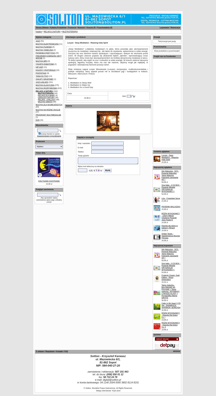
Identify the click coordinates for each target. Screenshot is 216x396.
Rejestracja (175, 27)
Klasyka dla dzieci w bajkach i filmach (170, 227)
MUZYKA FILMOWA (44, 47)
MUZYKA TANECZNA (44, 50)
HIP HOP (39, 67)
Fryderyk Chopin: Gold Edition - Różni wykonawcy (171, 277)
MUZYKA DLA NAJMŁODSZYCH (49, 105)
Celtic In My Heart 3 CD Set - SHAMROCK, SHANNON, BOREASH (171, 305)
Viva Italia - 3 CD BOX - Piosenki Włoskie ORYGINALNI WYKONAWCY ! (171, 188)
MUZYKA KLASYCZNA (45, 85)
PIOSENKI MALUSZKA (171, 207)
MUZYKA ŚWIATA (45, 102)
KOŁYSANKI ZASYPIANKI (49, 181)
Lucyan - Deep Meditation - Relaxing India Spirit (170, 157)
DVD (37, 120)
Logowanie (164, 27)
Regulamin (49, 351)
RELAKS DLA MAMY (46, 95)
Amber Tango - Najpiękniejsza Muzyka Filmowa (171, 236)
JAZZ (38, 41)
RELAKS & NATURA (52, 32)
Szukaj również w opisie (50, 134)
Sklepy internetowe (103, 391)
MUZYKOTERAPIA (70, 32)
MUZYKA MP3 (41, 61)
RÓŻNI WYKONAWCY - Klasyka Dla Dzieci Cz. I (171, 315)
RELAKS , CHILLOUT (46, 100)
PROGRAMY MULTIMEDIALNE (48, 115)
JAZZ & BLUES (42, 82)
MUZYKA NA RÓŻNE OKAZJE (48, 110)
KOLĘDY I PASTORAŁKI (46, 70)
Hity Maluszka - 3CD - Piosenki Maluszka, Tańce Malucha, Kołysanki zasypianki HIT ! (170, 175)
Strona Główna (42, 27)
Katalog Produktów (58, 27)
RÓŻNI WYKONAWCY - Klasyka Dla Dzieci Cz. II (171, 325)
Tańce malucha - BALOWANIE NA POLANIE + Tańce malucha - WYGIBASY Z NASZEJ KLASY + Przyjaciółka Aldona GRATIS (171, 291)
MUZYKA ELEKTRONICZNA (47, 44)
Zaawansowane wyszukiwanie (49, 136)
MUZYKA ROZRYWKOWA (46, 88)
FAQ (66, 351)
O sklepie (40, 351)
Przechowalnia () (104, 27)
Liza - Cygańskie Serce (171, 198)
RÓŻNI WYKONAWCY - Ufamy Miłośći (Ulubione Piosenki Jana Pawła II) (171, 217)
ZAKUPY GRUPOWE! (44, 79)
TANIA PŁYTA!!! (42, 76)
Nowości (81, 27)
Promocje (72, 27)
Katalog (39, 32)
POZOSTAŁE (41, 73)
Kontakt (59, 351)
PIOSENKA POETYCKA (45, 53)
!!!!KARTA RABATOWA (45, 64)
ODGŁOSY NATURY (46, 98)
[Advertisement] (36, 4)
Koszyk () (91, 27)
